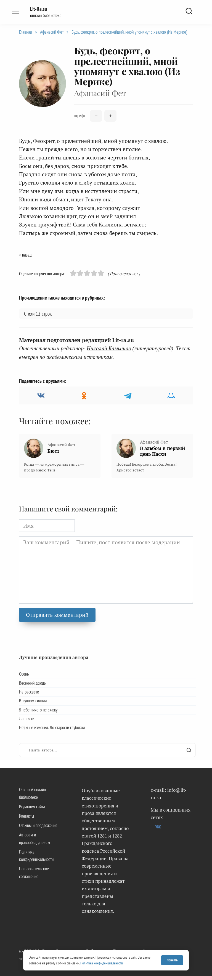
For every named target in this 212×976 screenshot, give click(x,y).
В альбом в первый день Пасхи (162, 451)
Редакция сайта (32, 807)
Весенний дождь (32, 683)
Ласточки (26, 719)
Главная (25, 32)
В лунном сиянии (33, 701)
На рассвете (29, 692)
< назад (25, 255)
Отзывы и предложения (38, 825)
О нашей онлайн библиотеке (32, 793)
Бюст (53, 451)
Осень (24, 674)
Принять (172, 960)
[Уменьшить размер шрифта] (96, 116)
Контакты (26, 816)
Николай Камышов (109, 348)
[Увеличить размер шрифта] (110, 116)
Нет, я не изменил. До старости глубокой (52, 727)
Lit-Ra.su (38, 9)
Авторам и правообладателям (34, 838)
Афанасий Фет (51, 32)
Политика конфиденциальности (36, 855)
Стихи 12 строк (38, 313)
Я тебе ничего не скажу (38, 710)
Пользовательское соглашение (34, 872)
